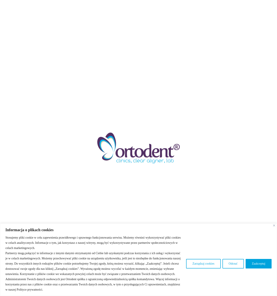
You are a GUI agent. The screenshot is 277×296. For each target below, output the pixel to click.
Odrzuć (233, 263)
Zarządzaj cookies (203, 263)
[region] (138, 259)
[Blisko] (274, 225)
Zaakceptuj (258, 263)
